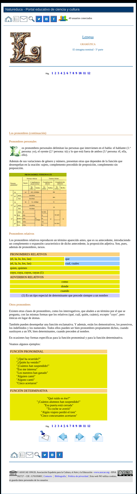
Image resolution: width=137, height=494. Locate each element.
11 (84, 73)
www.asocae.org (101, 472)
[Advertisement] (71, 100)
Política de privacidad (78, 476)
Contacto (48, 476)
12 (88, 73)
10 (80, 73)
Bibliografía (60, 476)
